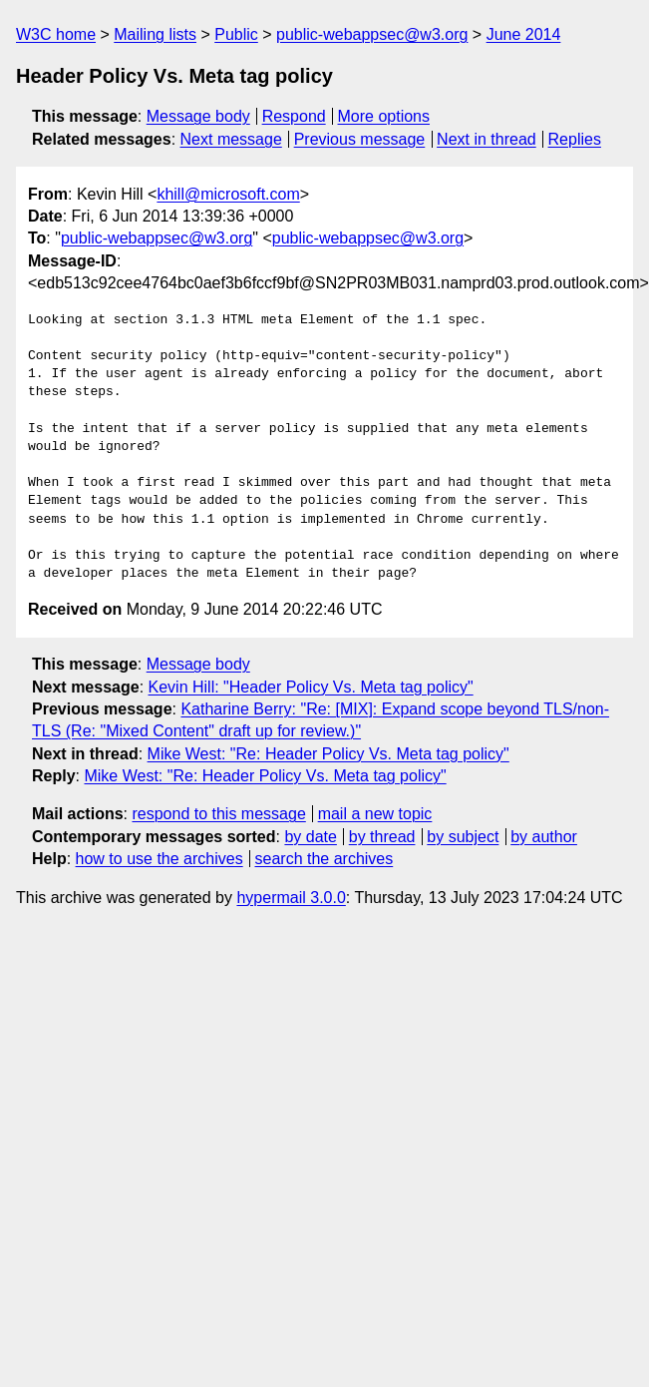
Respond (294, 116)
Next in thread (486, 139)
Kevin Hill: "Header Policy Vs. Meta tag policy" (311, 687)
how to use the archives (159, 858)
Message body (198, 116)
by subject (462, 836)
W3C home (56, 34)
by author (543, 836)
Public (236, 34)
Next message (231, 139)
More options (384, 116)
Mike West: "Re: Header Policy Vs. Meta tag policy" (328, 753)
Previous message (360, 139)
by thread (382, 836)
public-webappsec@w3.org (372, 34)
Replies (574, 139)
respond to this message (218, 813)
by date (310, 836)
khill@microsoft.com (228, 194)
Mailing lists (155, 34)
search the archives (324, 858)
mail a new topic (375, 813)
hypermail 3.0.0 (290, 897)
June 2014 (524, 34)
